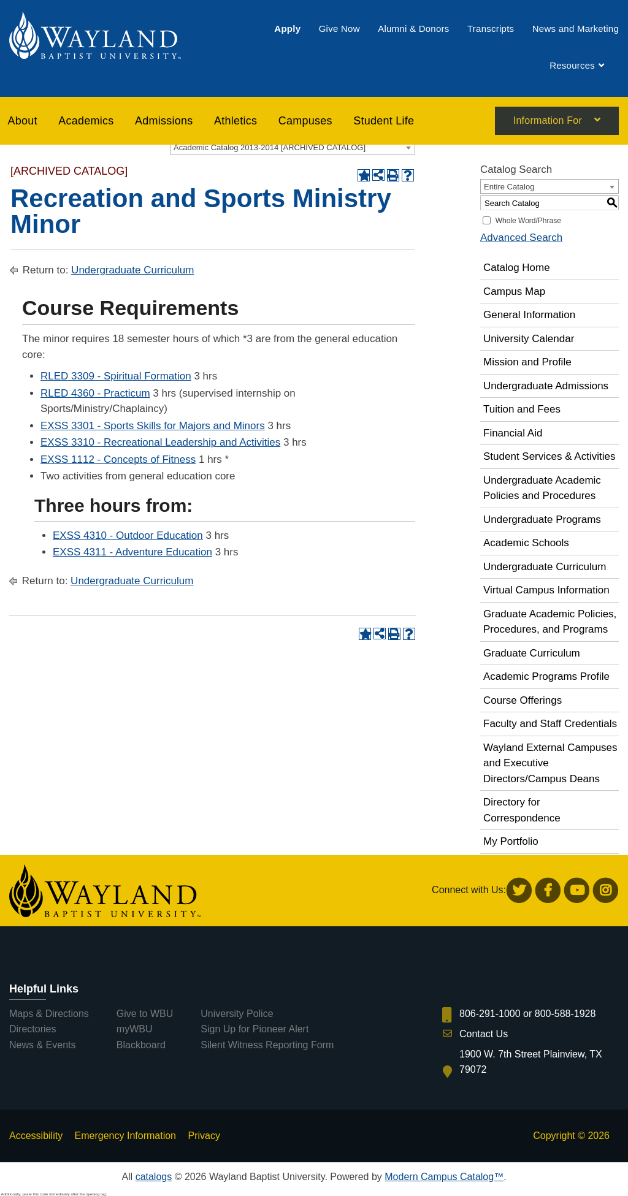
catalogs (154, 1176)
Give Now (339, 29)
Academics (85, 121)
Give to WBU (145, 1013)
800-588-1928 (565, 1013)
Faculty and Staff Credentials (550, 723)
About (22, 121)
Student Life (383, 121)
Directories (32, 1029)
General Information (529, 315)
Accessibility (36, 1135)
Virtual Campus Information (546, 590)
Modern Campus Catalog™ (444, 1176)
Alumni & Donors (413, 29)
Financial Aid (512, 433)
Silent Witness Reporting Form (267, 1045)
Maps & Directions (49, 1013)
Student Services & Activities (549, 456)
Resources (572, 65)
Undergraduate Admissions (545, 386)
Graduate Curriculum (531, 653)
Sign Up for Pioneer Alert (254, 1029)
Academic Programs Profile (546, 676)
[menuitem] (287, 29)
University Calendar (528, 339)
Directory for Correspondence (522, 810)
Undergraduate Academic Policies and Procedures (542, 488)
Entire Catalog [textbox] (509, 186)
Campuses (305, 121)
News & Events (42, 1045)
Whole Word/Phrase (528, 220)
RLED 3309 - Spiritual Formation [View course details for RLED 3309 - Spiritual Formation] (115, 376)
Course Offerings (522, 700)
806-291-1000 (490, 1013)
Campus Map (514, 291)
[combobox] (292, 147)
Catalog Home (516, 267)
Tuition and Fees (522, 409)
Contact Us (483, 1034)
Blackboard (141, 1045)
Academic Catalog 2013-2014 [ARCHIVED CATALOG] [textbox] (270, 147)
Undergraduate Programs (542, 519)
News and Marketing (575, 29)
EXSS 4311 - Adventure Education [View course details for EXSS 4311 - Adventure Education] (132, 552)
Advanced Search (521, 237)
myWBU (135, 1029)
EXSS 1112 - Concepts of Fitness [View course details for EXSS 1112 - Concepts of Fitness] (118, 459)
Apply (287, 29)
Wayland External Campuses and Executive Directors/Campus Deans (550, 763)
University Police (237, 1013)
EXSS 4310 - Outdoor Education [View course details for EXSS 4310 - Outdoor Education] (128, 535)
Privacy (204, 1135)
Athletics (235, 121)
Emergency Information (125, 1135)
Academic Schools (526, 543)
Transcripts (490, 29)
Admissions (164, 121)
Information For (547, 122)
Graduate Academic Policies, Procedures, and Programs (549, 622)
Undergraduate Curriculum (132, 270)
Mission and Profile (527, 362)
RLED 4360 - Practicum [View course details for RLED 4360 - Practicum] (95, 393)
